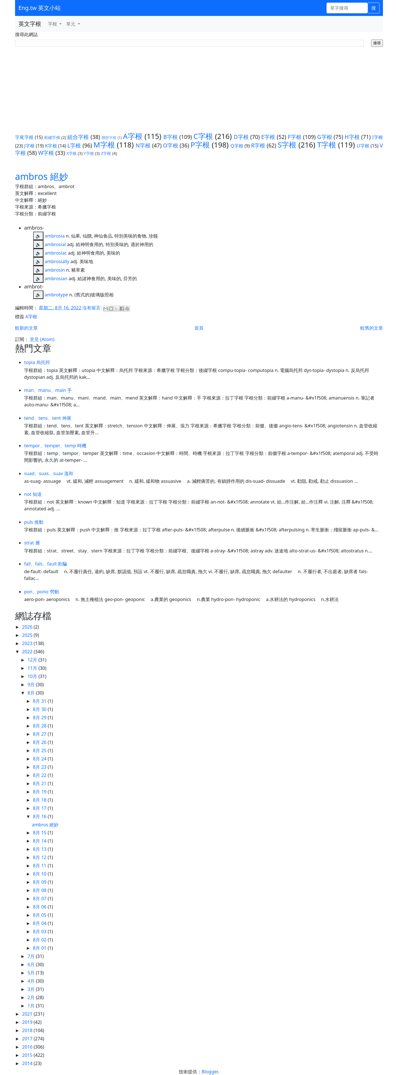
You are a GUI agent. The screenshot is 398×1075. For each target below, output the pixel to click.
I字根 (377, 137)
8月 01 (40, 948)
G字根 (324, 137)
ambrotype (56, 295)
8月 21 (40, 783)
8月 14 (40, 841)
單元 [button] (71, 24)
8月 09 (40, 882)
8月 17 (40, 808)
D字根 (241, 137)
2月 (32, 997)
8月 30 (40, 709)
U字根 (363, 146)
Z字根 (106, 153)
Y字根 (89, 153)
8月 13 (40, 849)
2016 (28, 1047)
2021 (28, 1014)
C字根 (203, 136)
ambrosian (56, 278)
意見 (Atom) (42, 339)
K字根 (51, 146)
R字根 (258, 145)
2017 (28, 1039)
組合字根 (78, 137)
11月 (33, 668)
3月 (32, 989)
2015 (28, 1055)
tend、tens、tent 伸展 (47, 418)
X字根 (71, 153)
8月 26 (40, 742)
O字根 (170, 145)
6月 (32, 964)
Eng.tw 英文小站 (39, 8)
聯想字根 (109, 137)
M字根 (104, 145)
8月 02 (40, 940)
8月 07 (40, 898)
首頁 (199, 328)
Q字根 (237, 146)
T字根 (326, 145)
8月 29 (40, 717)
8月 (32, 693)
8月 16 (40, 816)
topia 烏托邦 (37, 362)
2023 (28, 643)
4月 (32, 981)
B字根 (170, 137)
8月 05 (40, 915)
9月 (32, 684)
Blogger (210, 1071)
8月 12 (40, 857)
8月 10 (40, 874)
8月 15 (40, 832)
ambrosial (55, 244)
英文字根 (29, 24)
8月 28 (40, 726)
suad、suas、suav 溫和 (48, 473)
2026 (28, 627)
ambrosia (55, 236)
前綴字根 (52, 137)
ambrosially (57, 261)
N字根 (143, 145)
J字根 (29, 146)
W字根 (46, 153)
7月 (32, 956)
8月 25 (40, 750)
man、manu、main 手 (48, 390)
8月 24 (40, 759)
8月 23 (40, 767)
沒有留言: (92, 308)
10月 (33, 676)
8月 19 (40, 792)
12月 (33, 660)
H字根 (352, 137)
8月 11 (40, 865)
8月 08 (40, 890)
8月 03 (40, 931)
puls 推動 (33, 522)
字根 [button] (53, 24)
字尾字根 (24, 137)
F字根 (295, 137)
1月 (32, 1006)
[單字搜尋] (347, 8)
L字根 (74, 145)
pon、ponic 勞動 (41, 592)
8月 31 (40, 701)
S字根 (287, 145)
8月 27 (40, 734)
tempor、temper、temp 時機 (55, 445)
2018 (28, 1030)
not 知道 (33, 494)
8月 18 (40, 800)
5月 (32, 973)
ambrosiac (56, 253)
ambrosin (55, 270)
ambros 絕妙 (41, 176)
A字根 (133, 136)
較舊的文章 (371, 328)
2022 (28, 651)
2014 (28, 1063)
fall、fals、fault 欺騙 (45, 564)
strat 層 (32, 543)
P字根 (200, 145)
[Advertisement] (199, 89)
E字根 (268, 137)
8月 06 (40, 907)
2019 (28, 1022)
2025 (28, 635)
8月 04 (40, 923)
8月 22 (40, 775)
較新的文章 (26, 328)
